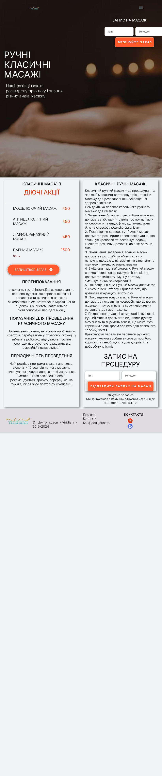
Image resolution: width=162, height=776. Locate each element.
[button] (141, 7)
